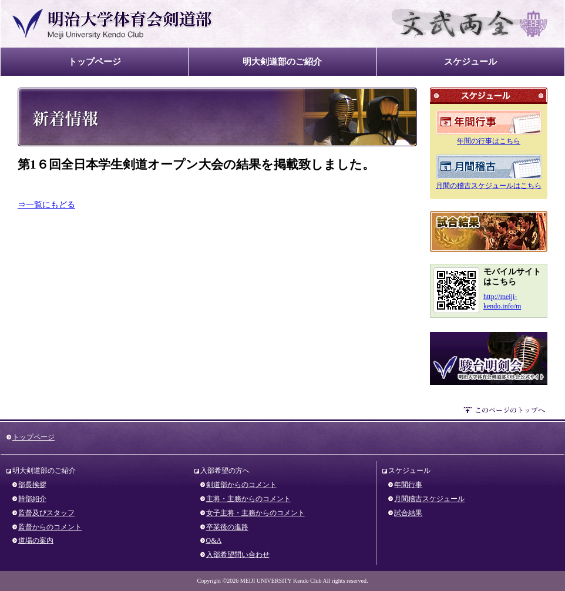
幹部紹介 (32, 499)
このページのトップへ (505, 412)
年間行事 (408, 485)
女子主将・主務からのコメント (255, 513)
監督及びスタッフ (46, 513)
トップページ (94, 61)
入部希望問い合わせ (238, 554)
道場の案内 (35, 540)
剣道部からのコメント (241, 485)
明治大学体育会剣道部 (112, 24)
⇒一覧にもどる (46, 204)
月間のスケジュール (489, 167)
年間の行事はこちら (488, 141)
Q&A (214, 540)
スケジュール (470, 61)
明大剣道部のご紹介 (282, 61)
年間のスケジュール (489, 122)
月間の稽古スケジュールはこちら (489, 186)
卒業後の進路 (227, 527)
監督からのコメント (50, 527)
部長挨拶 (32, 485)
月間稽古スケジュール (429, 499)
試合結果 (488, 231)
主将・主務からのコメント (248, 499)
